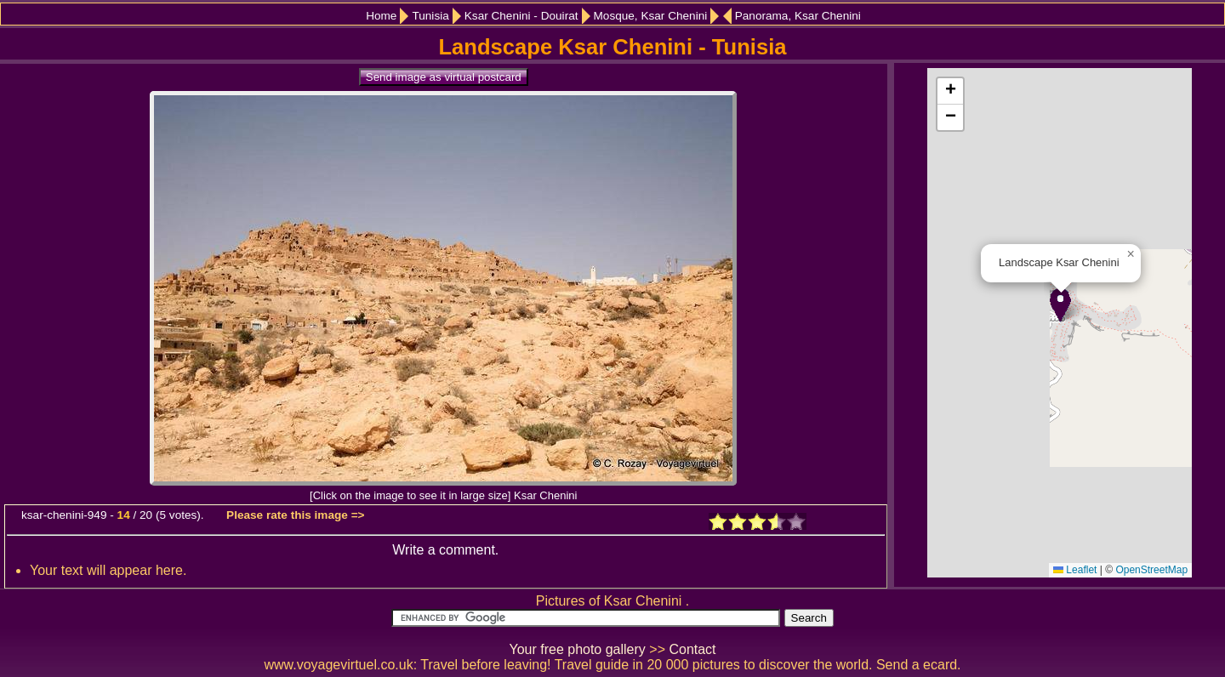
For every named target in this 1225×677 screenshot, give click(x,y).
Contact (692, 649)
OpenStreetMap (1151, 570)
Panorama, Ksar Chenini (798, 15)
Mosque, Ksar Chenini (651, 15)
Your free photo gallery (577, 649)
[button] (1060, 304)
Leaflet (1075, 570)
